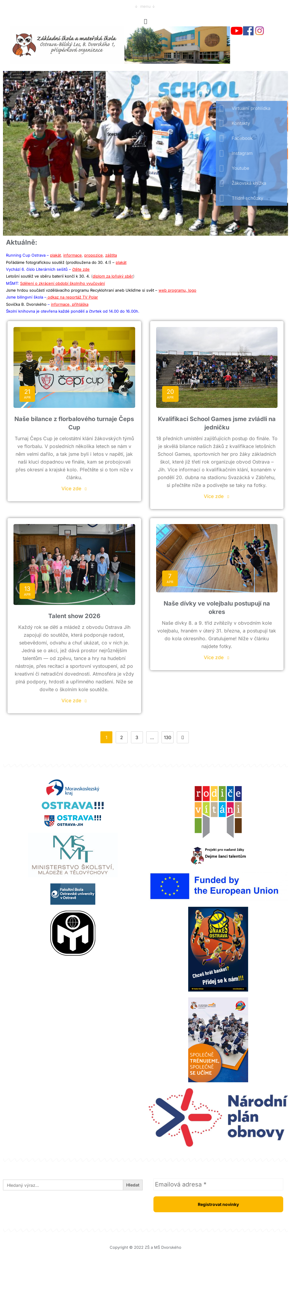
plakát (55, 255)
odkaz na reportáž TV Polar (72, 297)
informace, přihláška (69, 304)
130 (167, 737)
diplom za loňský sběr (113, 276)
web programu (172, 290)
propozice (93, 255)
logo (192, 290)
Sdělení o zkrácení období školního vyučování (62, 283)
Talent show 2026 (74, 616)
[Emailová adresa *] (218, 1184)
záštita (111, 255)
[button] (145, 21)
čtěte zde (81, 269)
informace (72, 255)
